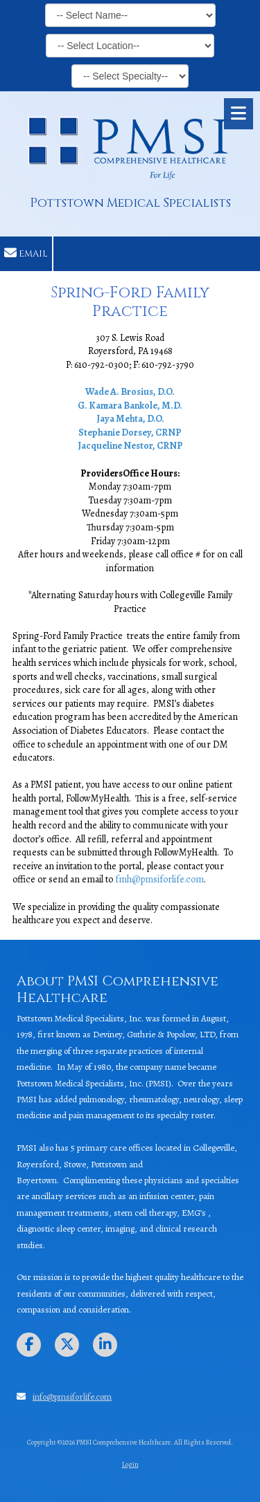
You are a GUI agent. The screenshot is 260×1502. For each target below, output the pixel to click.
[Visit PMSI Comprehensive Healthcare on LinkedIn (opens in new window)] (105, 1345)
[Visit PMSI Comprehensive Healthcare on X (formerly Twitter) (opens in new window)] (67, 1345)
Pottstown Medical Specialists (130, 203)
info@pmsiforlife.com (72, 1396)
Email (26, 253)
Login (130, 1464)
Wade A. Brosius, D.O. (130, 391)
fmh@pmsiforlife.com (159, 879)
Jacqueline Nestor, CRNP (130, 445)
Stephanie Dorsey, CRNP (130, 432)
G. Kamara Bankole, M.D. (130, 405)
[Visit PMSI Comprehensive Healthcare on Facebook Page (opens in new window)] (29, 1345)
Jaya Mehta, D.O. (130, 418)
